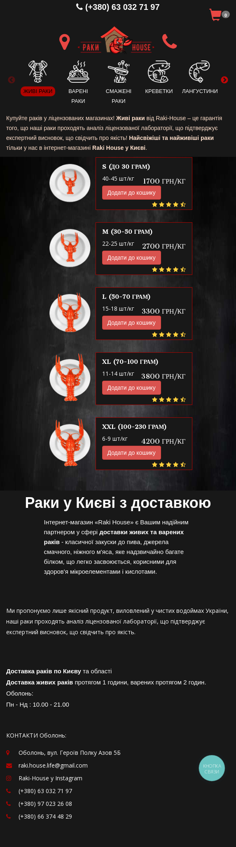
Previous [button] (11, 80)
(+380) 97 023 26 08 (45, 803)
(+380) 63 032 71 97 (117, 7)
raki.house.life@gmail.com (53, 765)
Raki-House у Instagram (50, 778)
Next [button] (224, 80)
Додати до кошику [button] (131, 192)
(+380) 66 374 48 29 (45, 816)
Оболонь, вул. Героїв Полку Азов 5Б (70, 752)
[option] (38, 75)
